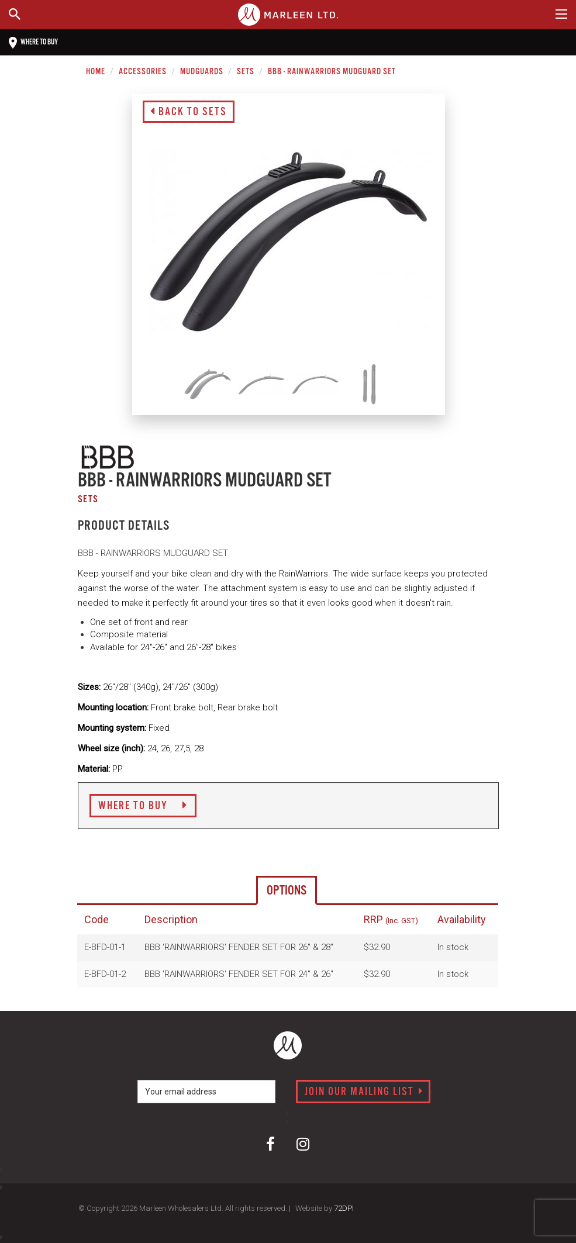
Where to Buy (143, 806)
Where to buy (33, 43)
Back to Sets (188, 112)
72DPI (344, 1208)
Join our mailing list (364, 1092)
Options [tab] (286, 890)
